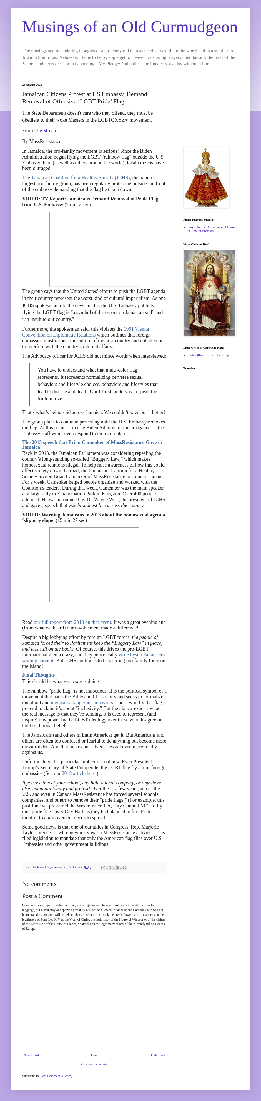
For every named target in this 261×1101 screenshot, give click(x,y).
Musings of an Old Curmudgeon (130, 26)
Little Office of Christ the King (208, 355)
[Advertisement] (211, 110)
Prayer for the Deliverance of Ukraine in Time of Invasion (212, 229)
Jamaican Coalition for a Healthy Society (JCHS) (80, 177)
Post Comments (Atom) (56, 1076)
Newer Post (31, 1055)
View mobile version (94, 1064)
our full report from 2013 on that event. (73, 622)
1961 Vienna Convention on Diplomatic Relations (85, 332)
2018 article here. (79, 773)
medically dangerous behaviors (82, 702)
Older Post (158, 1055)
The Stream (45, 130)
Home (95, 1055)
